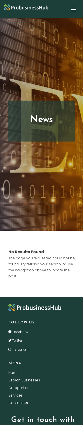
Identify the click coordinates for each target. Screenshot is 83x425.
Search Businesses (24, 381)
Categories (18, 388)
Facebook (18, 332)
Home (13, 373)
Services (15, 396)
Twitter (15, 340)
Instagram (18, 349)
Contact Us (18, 403)
